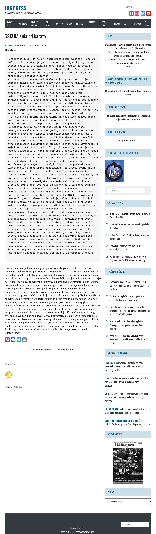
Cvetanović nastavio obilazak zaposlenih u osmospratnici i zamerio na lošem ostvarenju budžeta (130, 285)
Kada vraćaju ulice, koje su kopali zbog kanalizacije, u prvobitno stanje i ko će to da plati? (130, 336)
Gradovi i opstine (34, 24)
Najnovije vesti (8, 24)
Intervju (80, 23)
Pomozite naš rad (104, 24)
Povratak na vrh (88, 521)
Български (138, 23)
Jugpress (20, 46)
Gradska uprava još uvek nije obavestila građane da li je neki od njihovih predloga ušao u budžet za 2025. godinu (131, 310)
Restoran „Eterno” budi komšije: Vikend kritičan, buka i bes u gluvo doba (128, 400)
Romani (118, 23)
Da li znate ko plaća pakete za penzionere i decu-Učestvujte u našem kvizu (132, 298)
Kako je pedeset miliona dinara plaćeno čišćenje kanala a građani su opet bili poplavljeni (131, 323)
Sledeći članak (66, 346)
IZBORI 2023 (48, 24)
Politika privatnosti (78, 517)
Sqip (127, 23)
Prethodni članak (40, 346)
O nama (149, 24)
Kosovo (60, 23)
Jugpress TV (92, 24)
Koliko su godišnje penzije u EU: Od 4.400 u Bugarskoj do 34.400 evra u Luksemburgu (129, 258)
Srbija (70, 23)
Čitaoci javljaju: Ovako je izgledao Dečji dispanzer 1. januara (129, 411)
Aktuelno (22, 23)
